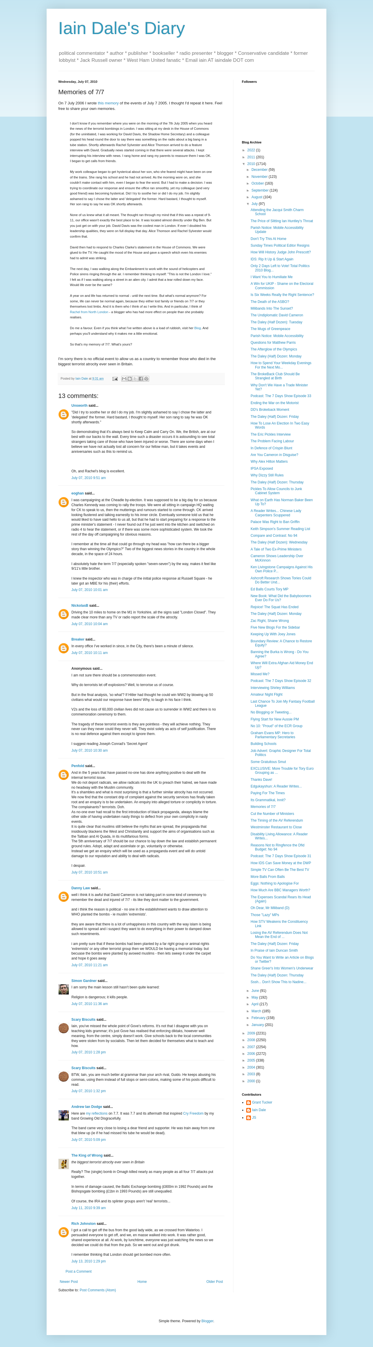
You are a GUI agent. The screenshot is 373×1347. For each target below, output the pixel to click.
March (256, 1011)
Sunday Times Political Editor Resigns (280, 245)
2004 (251, 1067)
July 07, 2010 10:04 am (89, 624)
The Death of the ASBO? (270, 302)
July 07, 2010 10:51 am (89, 872)
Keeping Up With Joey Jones (273, 634)
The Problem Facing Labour (272, 441)
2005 (251, 1060)
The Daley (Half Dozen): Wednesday (279, 542)
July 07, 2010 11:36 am (89, 1004)
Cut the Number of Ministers (272, 814)
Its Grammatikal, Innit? (268, 800)
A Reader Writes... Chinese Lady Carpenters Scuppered (276, 513)
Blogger (207, 1321)
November (260, 177)
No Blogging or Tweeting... (271, 712)
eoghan (77, 493)
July (255, 204)
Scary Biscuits (83, 1020)
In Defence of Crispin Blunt (271, 448)
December (260, 170)
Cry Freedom (193, 1113)
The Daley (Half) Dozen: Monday (276, 356)
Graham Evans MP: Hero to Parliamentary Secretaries (273, 735)
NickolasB (79, 606)
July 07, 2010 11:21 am (89, 965)
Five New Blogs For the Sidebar (275, 627)
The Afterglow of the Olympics (274, 349)
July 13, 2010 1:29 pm (88, 1261)
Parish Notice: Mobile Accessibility (277, 336)
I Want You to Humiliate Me (272, 277)
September (260, 190)
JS (254, 1118)
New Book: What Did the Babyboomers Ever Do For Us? (281, 598)
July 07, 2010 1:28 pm (88, 1052)
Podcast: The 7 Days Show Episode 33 (281, 396)
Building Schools (264, 744)
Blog (197, 328)
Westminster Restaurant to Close (276, 827)
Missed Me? (260, 674)
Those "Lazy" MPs (265, 915)
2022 (251, 150)
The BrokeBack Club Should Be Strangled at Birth (275, 376)
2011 (251, 157)
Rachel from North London (89, 312)
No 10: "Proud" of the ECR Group (276, 726)
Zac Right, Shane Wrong (270, 621)
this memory (108, 103)
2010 (251, 164)
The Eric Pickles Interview (271, 434)
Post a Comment (79, 1271)
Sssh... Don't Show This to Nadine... (279, 982)
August (257, 197)
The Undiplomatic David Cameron (277, 315)
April (255, 1004)
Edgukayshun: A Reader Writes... (276, 786)
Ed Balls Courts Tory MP (269, 589)
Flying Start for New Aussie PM (275, 719)
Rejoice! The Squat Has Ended (275, 607)
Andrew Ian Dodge (86, 1107)
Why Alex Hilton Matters (269, 461)
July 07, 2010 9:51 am (88, 478)
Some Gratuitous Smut (268, 762)
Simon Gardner (84, 981)
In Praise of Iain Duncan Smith (274, 950)
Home (142, 1282)
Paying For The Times (268, 793)
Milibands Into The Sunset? (272, 308)
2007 (251, 1047)
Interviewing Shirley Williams (273, 688)
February (258, 1018)
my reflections (97, 1113)
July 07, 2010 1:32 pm (88, 1091)
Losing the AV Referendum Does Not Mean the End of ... (279, 935)
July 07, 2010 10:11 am (89, 653)
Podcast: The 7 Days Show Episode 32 (281, 681)
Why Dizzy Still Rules (267, 475)
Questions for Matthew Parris (273, 343)
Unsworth (79, 406)
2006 (251, 1054)
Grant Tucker (262, 1102)
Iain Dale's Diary (121, 28)
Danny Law (80, 888)
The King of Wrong (87, 1155)
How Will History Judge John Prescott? (281, 252)
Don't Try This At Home (268, 239)
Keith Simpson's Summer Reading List (280, 529)
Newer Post (69, 1282)
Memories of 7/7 (263, 807)
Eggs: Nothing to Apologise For (275, 883)
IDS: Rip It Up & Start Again (272, 259)
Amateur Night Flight (266, 694)
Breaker (78, 639)
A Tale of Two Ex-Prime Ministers (276, 549)
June (255, 991)
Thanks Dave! (261, 780)
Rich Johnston (83, 1224)
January (258, 1025)
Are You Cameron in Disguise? (274, 455)
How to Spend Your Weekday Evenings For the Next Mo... (281, 365)
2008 (251, 1040)
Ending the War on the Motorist (275, 403)
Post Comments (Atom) (98, 1290)
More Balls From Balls (268, 877)
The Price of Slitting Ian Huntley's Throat (282, 221)
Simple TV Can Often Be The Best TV (280, 870)
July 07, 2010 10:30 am (89, 750)
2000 (251, 1081)
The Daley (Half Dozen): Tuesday (276, 322)
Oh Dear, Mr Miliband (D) (270, 908)
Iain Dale (259, 1110)
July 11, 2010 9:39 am (88, 1208)
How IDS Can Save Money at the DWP (281, 863)
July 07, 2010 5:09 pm (88, 1140)
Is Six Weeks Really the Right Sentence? (282, 295)
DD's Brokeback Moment (270, 410)
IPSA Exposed (262, 468)
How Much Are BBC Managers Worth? (280, 890)
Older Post (214, 1282)
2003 (251, 1074)
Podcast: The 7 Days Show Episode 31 (281, 856)
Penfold (77, 766)
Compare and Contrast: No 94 (274, 536)
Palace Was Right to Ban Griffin (275, 522)
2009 (251, 1033)
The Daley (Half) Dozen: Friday (275, 417)
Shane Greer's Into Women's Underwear (282, 968)
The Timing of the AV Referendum (277, 820)
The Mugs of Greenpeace (270, 329)
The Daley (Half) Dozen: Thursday (277, 482)
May (255, 997)
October (258, 183)
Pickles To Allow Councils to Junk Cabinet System (276, 491)
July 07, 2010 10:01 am (89, 590)
